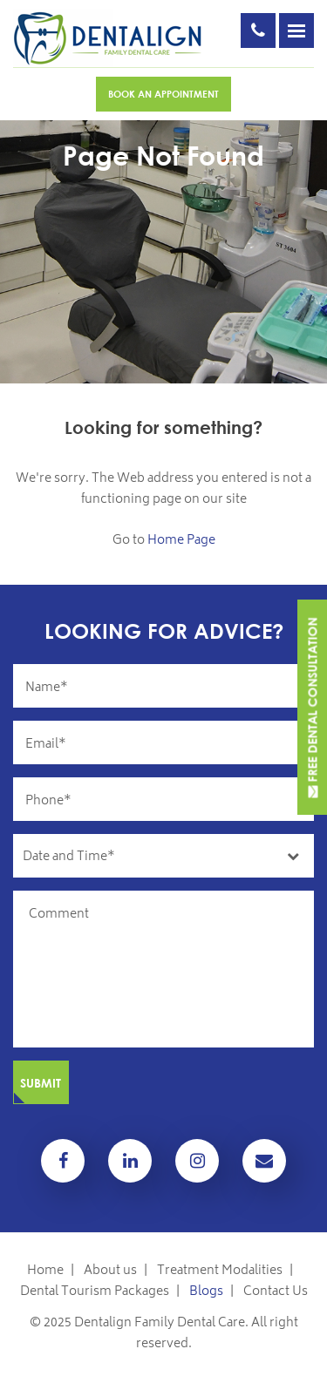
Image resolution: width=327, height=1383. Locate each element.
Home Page (181, 541)
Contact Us (275, 1292)
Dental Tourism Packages (94, 1292)
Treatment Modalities (220, 1271)
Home (45, 1271)
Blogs (206, 1292)
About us (110, 1271)
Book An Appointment (163, 93)
